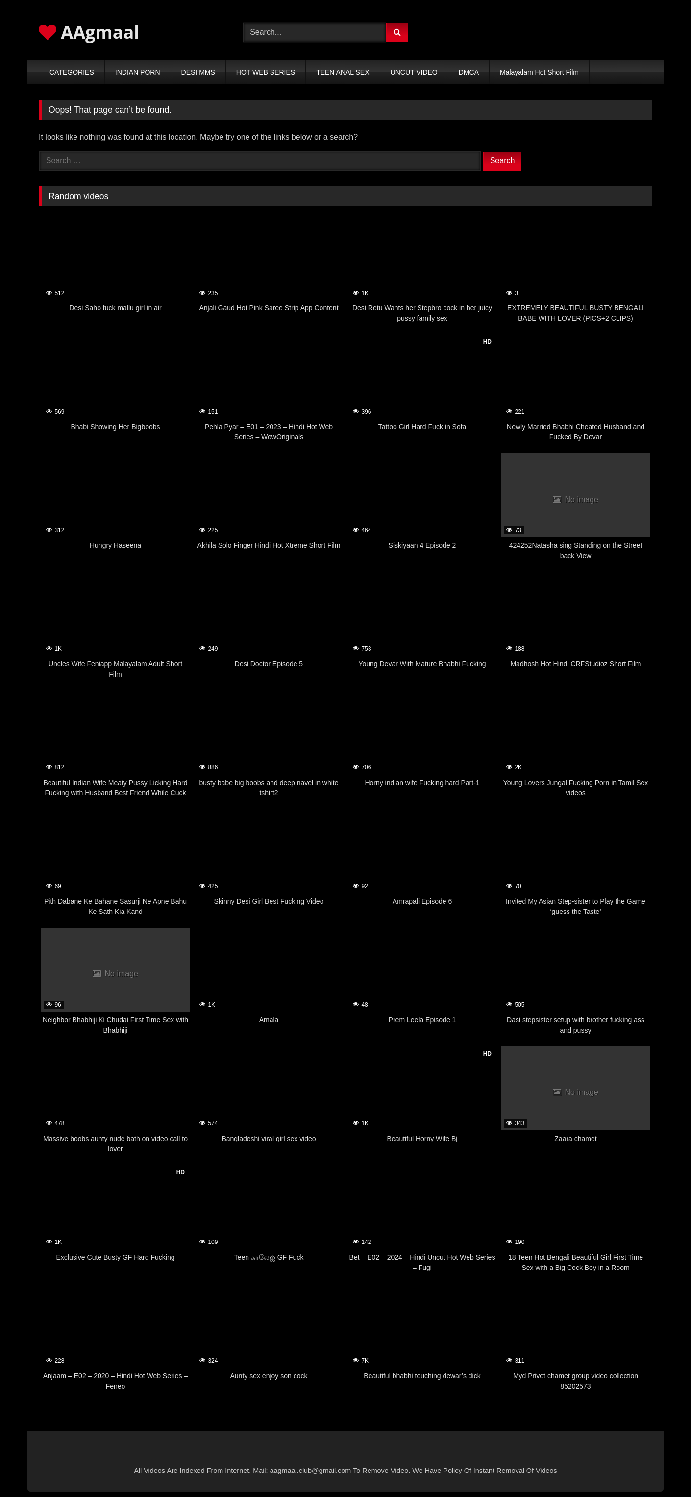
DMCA (469, 72)
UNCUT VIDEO (414, 72)
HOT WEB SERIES (265, 72)
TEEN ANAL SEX (342, 72)
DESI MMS (198, 72)
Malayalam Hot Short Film (539, 72)
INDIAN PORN (137, 72)
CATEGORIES (71, 72)
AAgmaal (89, 32)
